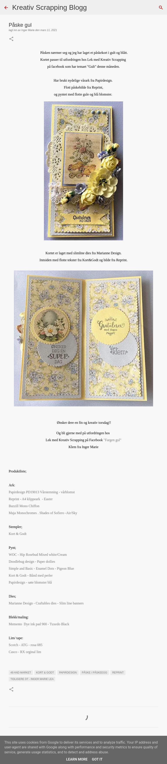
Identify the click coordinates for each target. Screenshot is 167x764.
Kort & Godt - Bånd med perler (31, 575)
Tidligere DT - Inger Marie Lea (31, 679)
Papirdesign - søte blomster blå (30, 582)
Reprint (118, 672)
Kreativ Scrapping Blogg (49, 7)
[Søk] (92, 7)
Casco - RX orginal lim (26, 652)
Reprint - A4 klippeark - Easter (31, 499)
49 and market (20, 672)
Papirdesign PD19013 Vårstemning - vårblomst (42, 492)
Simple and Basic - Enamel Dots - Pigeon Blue (41, 568)
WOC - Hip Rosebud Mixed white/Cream (38, 554)
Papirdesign (68, 672)
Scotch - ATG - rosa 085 (25, 645)
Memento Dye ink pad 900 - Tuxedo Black (39, 624)
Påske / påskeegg (94, 672)
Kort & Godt (18, 534)
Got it (97, 759)
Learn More (76, 759)
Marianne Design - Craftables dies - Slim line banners (46, 603)
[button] (11, 39)
